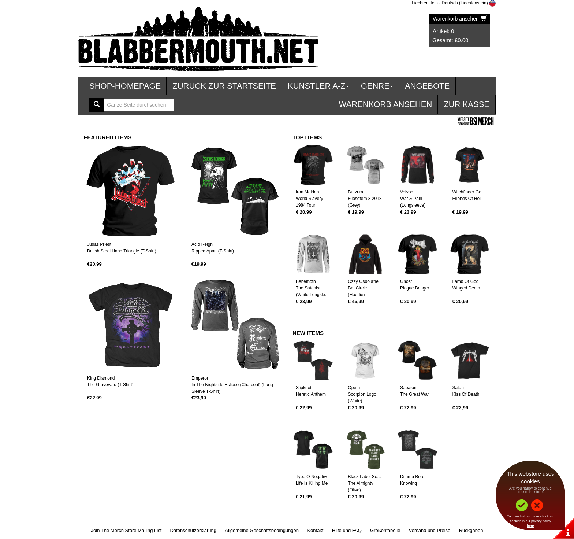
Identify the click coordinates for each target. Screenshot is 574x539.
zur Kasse (466, 104)
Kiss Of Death (466, 394)
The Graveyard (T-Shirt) (110, 384)
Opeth (354, 387)
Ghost (406, 281)
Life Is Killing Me (312, 483)
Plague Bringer (414, 288)
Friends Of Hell (467, 198)
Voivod (406, 192)
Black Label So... (364, 476)
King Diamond (101, 378)
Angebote (427, 86)
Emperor (199, 378)
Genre (377, 86)
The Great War (414, 394)
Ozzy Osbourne (363, 281)
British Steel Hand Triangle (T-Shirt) (121, 251)
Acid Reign (202, 244)
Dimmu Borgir (413, 476)
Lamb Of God (465, 281)
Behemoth (306, 281)
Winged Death (466, 288)
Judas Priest (99, 244)
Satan (458, 387)
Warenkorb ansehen (460, 19)
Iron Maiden (307, 192)
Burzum (355, 192)
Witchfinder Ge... (468, 192)
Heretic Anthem (311, 394)
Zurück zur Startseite (224, 86)
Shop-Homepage (125, 86)
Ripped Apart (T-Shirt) (212, 251)
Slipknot (304, 387)
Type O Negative (312, 476)
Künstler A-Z (318, 86)
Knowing (408, 483)
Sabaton (408, 387)
